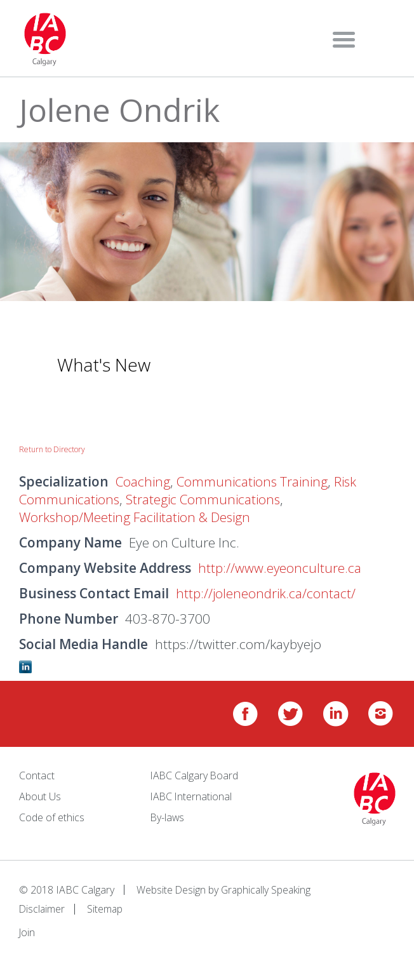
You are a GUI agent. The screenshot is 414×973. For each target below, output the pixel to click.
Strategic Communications (206, 499)
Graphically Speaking (268, 889)
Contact (37, 776)
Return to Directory (52, 449)
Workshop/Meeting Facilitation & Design (138, 517)
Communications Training (255, 481)
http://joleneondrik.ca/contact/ (266, 593)
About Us (40, 796)
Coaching (143, 481)
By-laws (167, 817)
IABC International (192, 796)
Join (27, 931)
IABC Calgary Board (195, 776)
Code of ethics (51, 817)
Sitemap (106, 908)
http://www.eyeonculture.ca (280, 568)
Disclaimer (42, 908)
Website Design (171, 889)
